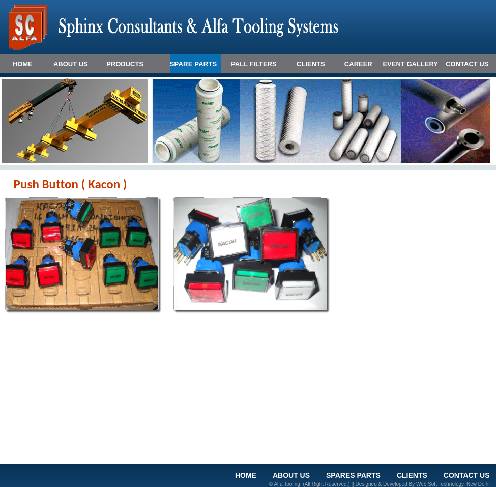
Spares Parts (353, 475)
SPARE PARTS (193, 64)
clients (412, 475)
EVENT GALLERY (410, 64)
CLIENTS (311, 64)
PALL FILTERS (254, 64)
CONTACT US (467, 64)
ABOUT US (70, 64)
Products (124, 64)
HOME (23, 64)
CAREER (358, 64)
